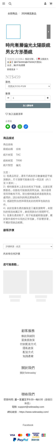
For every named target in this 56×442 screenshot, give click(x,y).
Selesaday (28, 373)
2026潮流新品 (29, 13)
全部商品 (12, 13)
